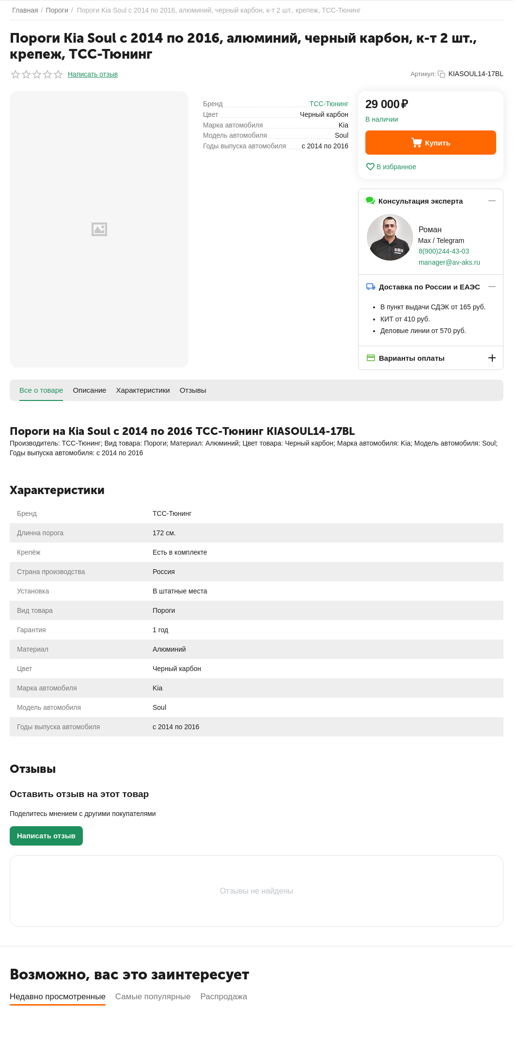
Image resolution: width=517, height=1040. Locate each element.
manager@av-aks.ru (449, 262)
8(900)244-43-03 (444, 251)
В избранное (390, 167)
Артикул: (423, 74)
